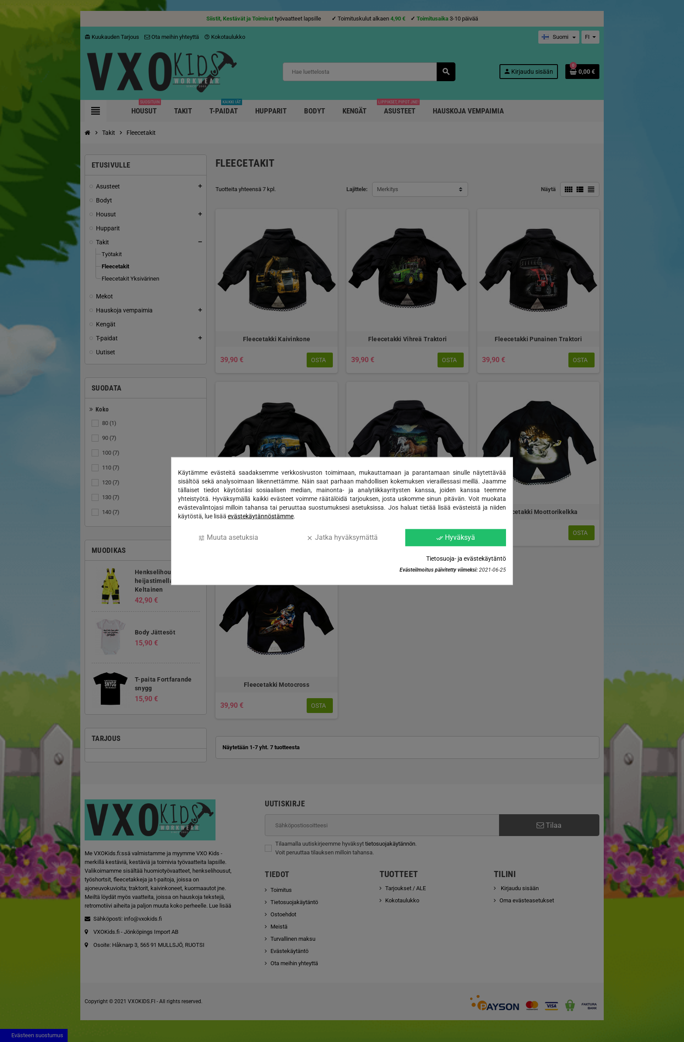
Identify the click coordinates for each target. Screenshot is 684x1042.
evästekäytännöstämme (261, 516)
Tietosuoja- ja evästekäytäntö (466, 558)
